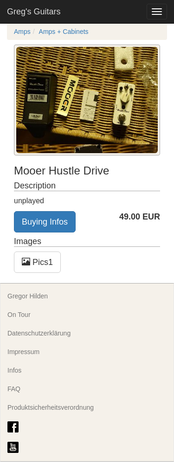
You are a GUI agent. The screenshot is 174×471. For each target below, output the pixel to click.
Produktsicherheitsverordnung (50, 407)
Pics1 (37, 262)
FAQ (13, 389)
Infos (14, 370)
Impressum (23, 351)
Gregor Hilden (27, 296)
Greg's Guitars (33, 11)
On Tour (19, 314)
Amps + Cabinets (64, 31)
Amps (22, 31)
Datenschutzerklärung (39, 333)
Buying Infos (45, 221)
